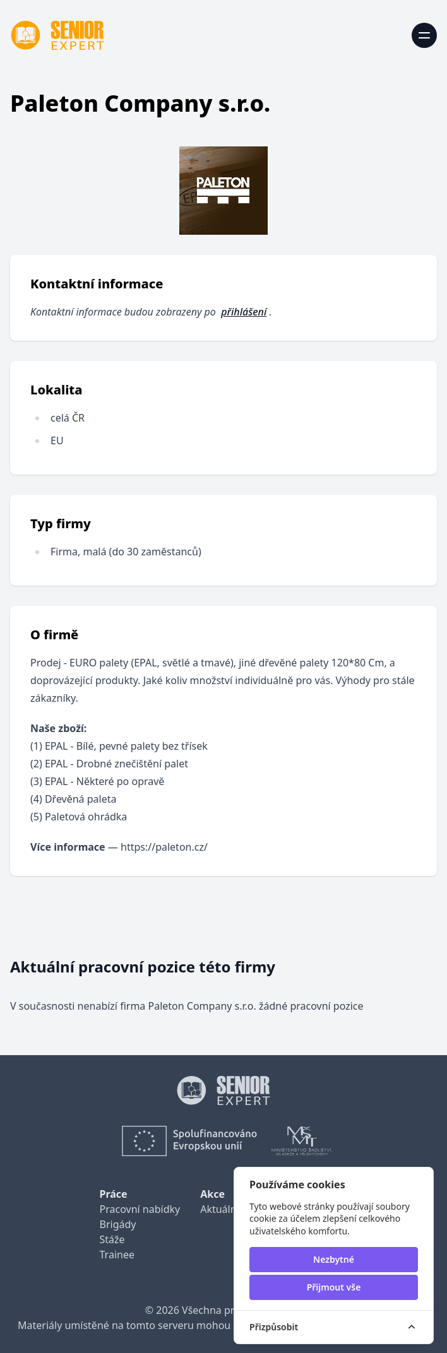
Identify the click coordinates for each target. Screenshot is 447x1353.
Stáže (112, 1239)
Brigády (118, 1224)
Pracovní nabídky (140, 1209)
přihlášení (243, 312)
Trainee (117, 1254)
